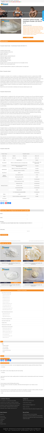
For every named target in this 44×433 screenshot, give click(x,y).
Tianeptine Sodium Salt (30, 33)
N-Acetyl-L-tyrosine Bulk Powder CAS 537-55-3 (36, 240)
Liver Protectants (5, 334)
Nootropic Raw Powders (39, 12)
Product (9, 430)
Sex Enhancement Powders (7, 308)
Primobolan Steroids (6, 300)
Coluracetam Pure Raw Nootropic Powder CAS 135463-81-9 (33, 285)
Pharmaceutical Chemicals (29, 12)
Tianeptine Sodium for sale (35, 31)
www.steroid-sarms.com (29, 400)
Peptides (3, 322)
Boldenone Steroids (5, 295)
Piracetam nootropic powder (35, 30)
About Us (31, 430)
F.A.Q (1, 422)
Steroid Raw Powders (5, 292)
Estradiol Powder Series (6, 306)
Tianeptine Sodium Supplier (31, 34)
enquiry (28, 37)
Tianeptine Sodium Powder (28, 32)
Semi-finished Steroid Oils (6, 311)
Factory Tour (2, 416)
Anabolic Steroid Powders (6, 303)
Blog (3, 343)
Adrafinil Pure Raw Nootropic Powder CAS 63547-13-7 (10, 285)
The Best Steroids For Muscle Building (30, 414)
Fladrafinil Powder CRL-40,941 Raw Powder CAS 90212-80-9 (11, 264)
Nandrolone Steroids (6, 297)
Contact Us (38, 430)
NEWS (4, 351)
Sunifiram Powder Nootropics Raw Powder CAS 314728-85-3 (33, 264)
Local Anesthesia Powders (6, 335)
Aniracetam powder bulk (32, 27)
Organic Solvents (5, 337)
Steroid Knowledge (5, 348)
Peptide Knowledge (6, 345)
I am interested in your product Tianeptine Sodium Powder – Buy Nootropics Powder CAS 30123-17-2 (21, 225)
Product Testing (3, 417)
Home (6, 430)
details (5, 260)
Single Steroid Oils (5, 313)
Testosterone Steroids (6, 294)
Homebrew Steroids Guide (7, 350)
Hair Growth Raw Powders (7, 332)
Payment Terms (3, 423)
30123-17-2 (25, 27)
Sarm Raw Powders (5, 320)
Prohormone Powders (5, 324)
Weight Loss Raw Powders (7, 331)
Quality (1, 420)
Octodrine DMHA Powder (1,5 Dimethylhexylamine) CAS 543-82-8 (10, 240)
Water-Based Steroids (6, 316)
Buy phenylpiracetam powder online (34, 28)
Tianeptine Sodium (26, 31)
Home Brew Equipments (6, 318)
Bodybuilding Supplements (7, 309)
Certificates (2, 419)
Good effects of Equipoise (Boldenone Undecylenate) (32, 415)
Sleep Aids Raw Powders (6, 329)
